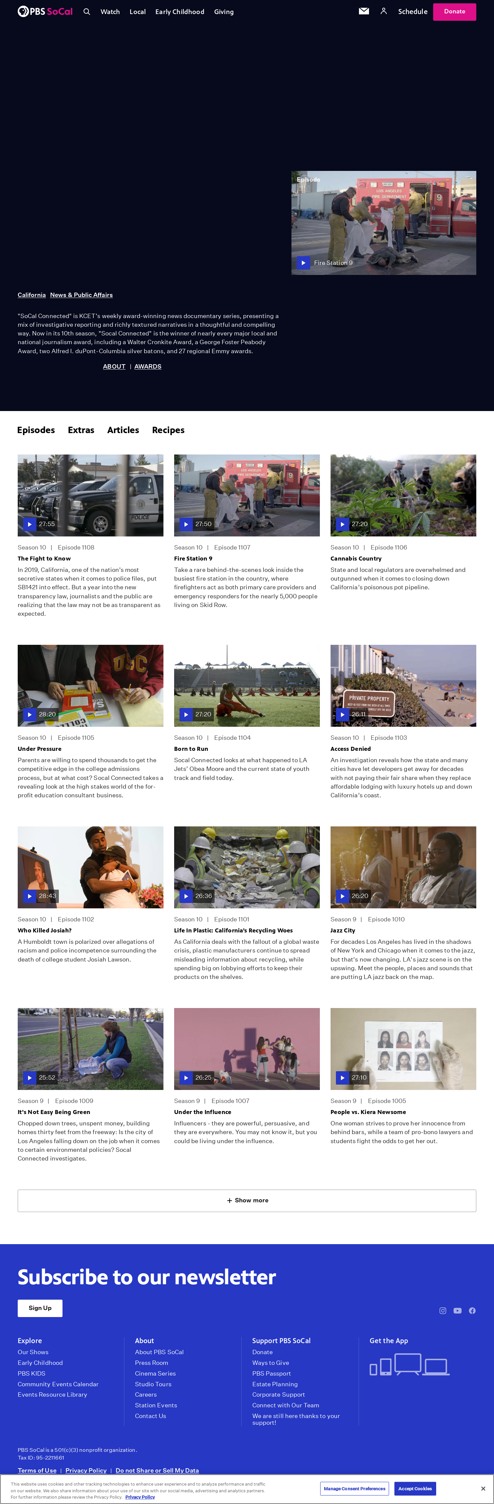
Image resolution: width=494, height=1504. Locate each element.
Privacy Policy (86, 1473)
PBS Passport (271, 1376)
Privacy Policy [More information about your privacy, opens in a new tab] (140, 1497)
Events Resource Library (52, 1397)
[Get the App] (420, 1368)
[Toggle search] (87, 13)
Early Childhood (185, 13)
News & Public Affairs (81, 297)
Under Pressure (39, 752)
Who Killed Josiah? (45, 933)
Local (141, 13)
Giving (232, 13)
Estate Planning (275, 1387)
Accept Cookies (415, 1488)
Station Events (156, 1408)
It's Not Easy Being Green (54, 1115)
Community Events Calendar (58, 1387)
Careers (146, 1397)
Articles (123, 432)
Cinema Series (155, 1376)
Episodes (36, 432)
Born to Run (191, 752)
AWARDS (147, 369)
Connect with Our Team (285, 1408)
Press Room (151, 1366)
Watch (112, 13)
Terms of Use (37, 1473)
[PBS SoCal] (45, 13)
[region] (247, 1489)
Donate (454, 12)
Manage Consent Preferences (354, 1488)
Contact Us (150, 1419)
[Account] (384, 13)
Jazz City (343, 933)
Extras (81, 432)
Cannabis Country (356, 561)
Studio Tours (153, 1387)
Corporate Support (278, 1397)
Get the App (389, 1344)
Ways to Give (270, 1366)
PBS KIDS (31, 1376)
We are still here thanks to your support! (296, 1422)
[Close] (483, 1488)
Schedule (413, 13)
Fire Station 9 (193, 561)
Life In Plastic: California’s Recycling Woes (233, 933)
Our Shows (33, 1355)
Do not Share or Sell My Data (157, 1473)
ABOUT (114, 369)
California (32, 297)
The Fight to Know (44, 561)
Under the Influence (202, 1115)
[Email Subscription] (364, 13)
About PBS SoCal (159, 1355)
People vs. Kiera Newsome (368, 1115)
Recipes (168, 432)
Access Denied (351, 752)
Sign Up (40, 1310)
